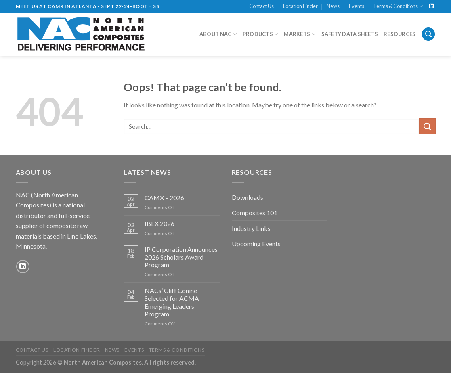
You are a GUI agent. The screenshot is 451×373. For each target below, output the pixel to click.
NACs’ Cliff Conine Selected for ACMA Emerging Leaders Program (172, 302)
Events (356, 6)
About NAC (218, 34)
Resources (399, 34)
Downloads (247, 197)
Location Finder (300, 6)
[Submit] (427, 126)
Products (261, 34)
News (333, 6)
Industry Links (251, 228)
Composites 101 (254, 212)
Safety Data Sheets (349, 34)
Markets (299, 34)
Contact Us (261, 6)
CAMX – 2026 (164, 197)
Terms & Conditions (398, 6)
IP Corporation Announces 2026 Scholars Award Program (181, 256)
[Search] (428, 34)
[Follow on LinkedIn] (431, 6)
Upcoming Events (256, 243)
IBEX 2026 (159, 223)
